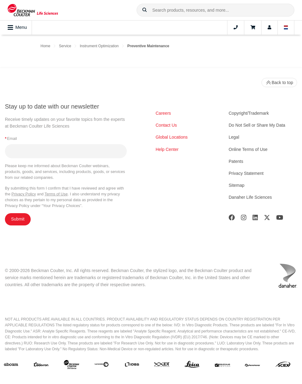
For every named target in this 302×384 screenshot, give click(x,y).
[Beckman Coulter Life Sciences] (71, 366)
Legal (234, 137)
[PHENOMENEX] (253, 366)
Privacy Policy (23, 194)
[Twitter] (267, 218)
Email (11, 138)
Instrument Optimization (99, 46)
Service (65, 46)
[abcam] (11, 366)
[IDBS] (132, 366)
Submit (18, 219)
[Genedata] (102, 366)
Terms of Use (56, 194)
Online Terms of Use (248, 149)
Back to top (279, 82)
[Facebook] (232, 218)
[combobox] (215, 10)
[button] (144, 10)
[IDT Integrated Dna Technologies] (162, 366)
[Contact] (235, 28)
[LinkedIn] (255, 218)
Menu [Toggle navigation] (17, 28)
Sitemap (236, 185)
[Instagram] (243, 218)
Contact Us (166, 125)
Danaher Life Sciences (250, 197)
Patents (236, 161)
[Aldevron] (41, 366)
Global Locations (172, 137)
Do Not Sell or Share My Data (257, 125)
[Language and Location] (286, 28)
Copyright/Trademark (249, 113)
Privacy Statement (246, 173)
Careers (163, 113)
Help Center (167, 149)
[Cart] (252, 28)
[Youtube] (279, 218)
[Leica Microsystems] (192, 365)
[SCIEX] (283, 365)
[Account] (269, 28)
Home (45, 46)
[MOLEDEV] (222, 366)
